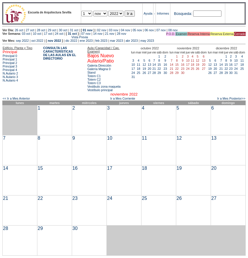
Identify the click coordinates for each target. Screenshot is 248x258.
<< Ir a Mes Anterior (16, 98)
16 (165, 64)
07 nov (161, 30)
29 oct (52, 30)
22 (159, 68)
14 (154, 64)
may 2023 (147, 40)
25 (138, 73)
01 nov (88, 30)
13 (149, 64)
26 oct (19, 30)
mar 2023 (116, 40)
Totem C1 (94, 76)
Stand (91, 72)
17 (133, 68)
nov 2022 (54, 40)
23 (165, 68)
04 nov (125, 30)
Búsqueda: (183, 13)
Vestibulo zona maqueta (103, 86)
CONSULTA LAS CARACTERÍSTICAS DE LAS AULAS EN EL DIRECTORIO (59, 53)
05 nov (137, 30)
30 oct (63, 30)
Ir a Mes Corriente (122, 98)
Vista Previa (45, 37)
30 (165, 73)
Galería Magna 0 (98, 69)
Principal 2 (10, 63)
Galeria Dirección (99, 65)
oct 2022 (37, 40)
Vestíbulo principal (100, 90)
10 (133, 64)
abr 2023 (131, 40)
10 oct (37, 33)
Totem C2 (94, 79)
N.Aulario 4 (10, 80)
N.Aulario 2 (10, 73)
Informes (163, 13)
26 (144, 73)
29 (159, 73)
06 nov (149, 30)
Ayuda (148, 13)
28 (154, 73)
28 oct (41, 30)
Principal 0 (10, 56)
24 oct (59, 33)
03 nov (113, 30)
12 (144, 64)
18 (138, 68)
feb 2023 (101, 40)
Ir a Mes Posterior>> (231, 98)
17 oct (48, 33)
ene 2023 (86, 40)
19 (144, 68)
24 (133, 73)
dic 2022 (71, 40)
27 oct (30, 30)
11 (138, 64)
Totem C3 (94, 83)
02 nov (101, 30)
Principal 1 (10, 59)
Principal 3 (10, 66)
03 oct (26, 33)
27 (149, 73)
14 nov (97, 33)
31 (133, 77)
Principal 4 (10, 70)
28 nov (121, 33)
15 (159, 64)
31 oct (74, 30)
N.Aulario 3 (10, 77)
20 (149, 68)
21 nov (109, 33)
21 (154, 68)
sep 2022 (22, 40)
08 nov (173, 30)
